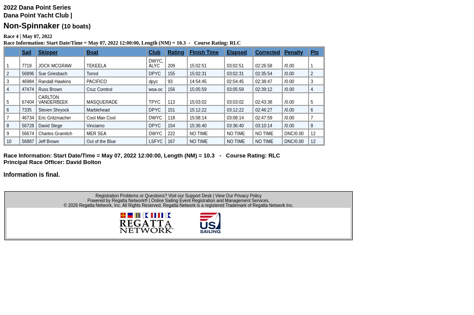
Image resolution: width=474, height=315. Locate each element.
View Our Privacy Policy (238, 195)
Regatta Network (95, 205)
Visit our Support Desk (189, 195)
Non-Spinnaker (32, 25)
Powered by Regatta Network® (117, 200)
